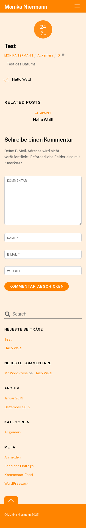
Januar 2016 (13, 398)
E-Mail (13, 254)
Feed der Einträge (19, 466)
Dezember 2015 (17, 407)
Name (12, 238)
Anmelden (12, 457)
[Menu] (77, 6)
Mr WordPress (16, 373)
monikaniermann (18, 55)
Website (14, 271)
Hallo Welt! (21, 79)
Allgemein (45, 55)
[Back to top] (11, 500)
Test (10, 46)
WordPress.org (16, 483)
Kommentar (17, 180)
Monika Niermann (19, 514)
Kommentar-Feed (18, 475)
